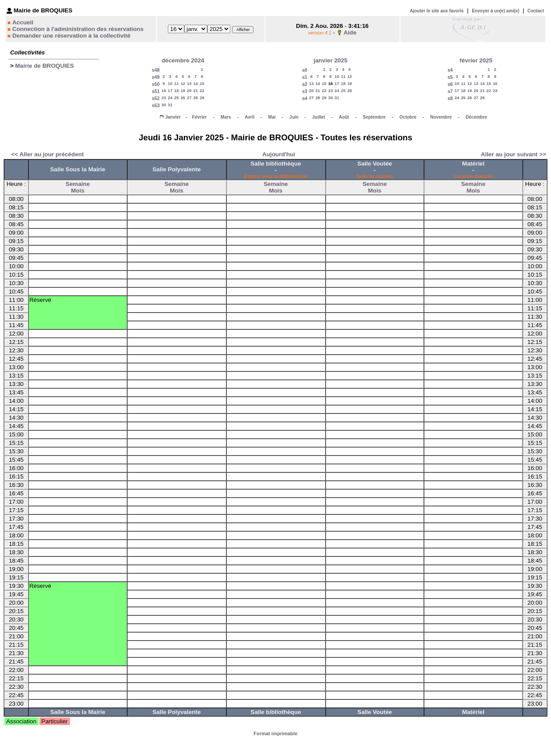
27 (189, 98)
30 (163, 105)
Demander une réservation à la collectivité (71, 35)
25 (176, 98)
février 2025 (476, 60)
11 (176, 83)
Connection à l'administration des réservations (78, 29)
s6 (450, 84)
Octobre (408, 117)
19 (183, 91)
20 (189, 91)
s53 (156, 105)
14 (195, 83)
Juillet (318, 117)
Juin (294, 117)
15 (202, 83)
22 (202, 91)
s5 (450, 77)
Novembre (441, 117)
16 (163, 91)
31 (170, 105)
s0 (304, 70)
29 (202, 98)
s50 (156, 84)
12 (183, 83)
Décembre (476, 117)
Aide (350, 32)
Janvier (173, 117)
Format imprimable (275, 733)
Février (199, 117)
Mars (226, 117)
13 (189, 83)
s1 (304, 77)
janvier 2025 (330, 60)
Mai (272, 117)
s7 (450, 91)
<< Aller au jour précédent (47, 154)
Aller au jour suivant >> (513, 154)
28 (195, 98)
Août (344, 117)
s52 (156, 98)
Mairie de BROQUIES (44, 65)
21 (195, 91)
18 (176, 91)
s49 (156, 77)
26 (183, 98)
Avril (250, 117)
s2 (304, 84)
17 (170, 91)
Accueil (22, 22)
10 (170, 83)
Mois (77, 190)
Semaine (78, 184)
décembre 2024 (183, 60)
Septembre (374, 117)
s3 (304, 91)
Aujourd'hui (278, 154)
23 (163, 98)
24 (170, 98)
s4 (304, 98)
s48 (156, 70)
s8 (450, 98)
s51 (156, 91)
